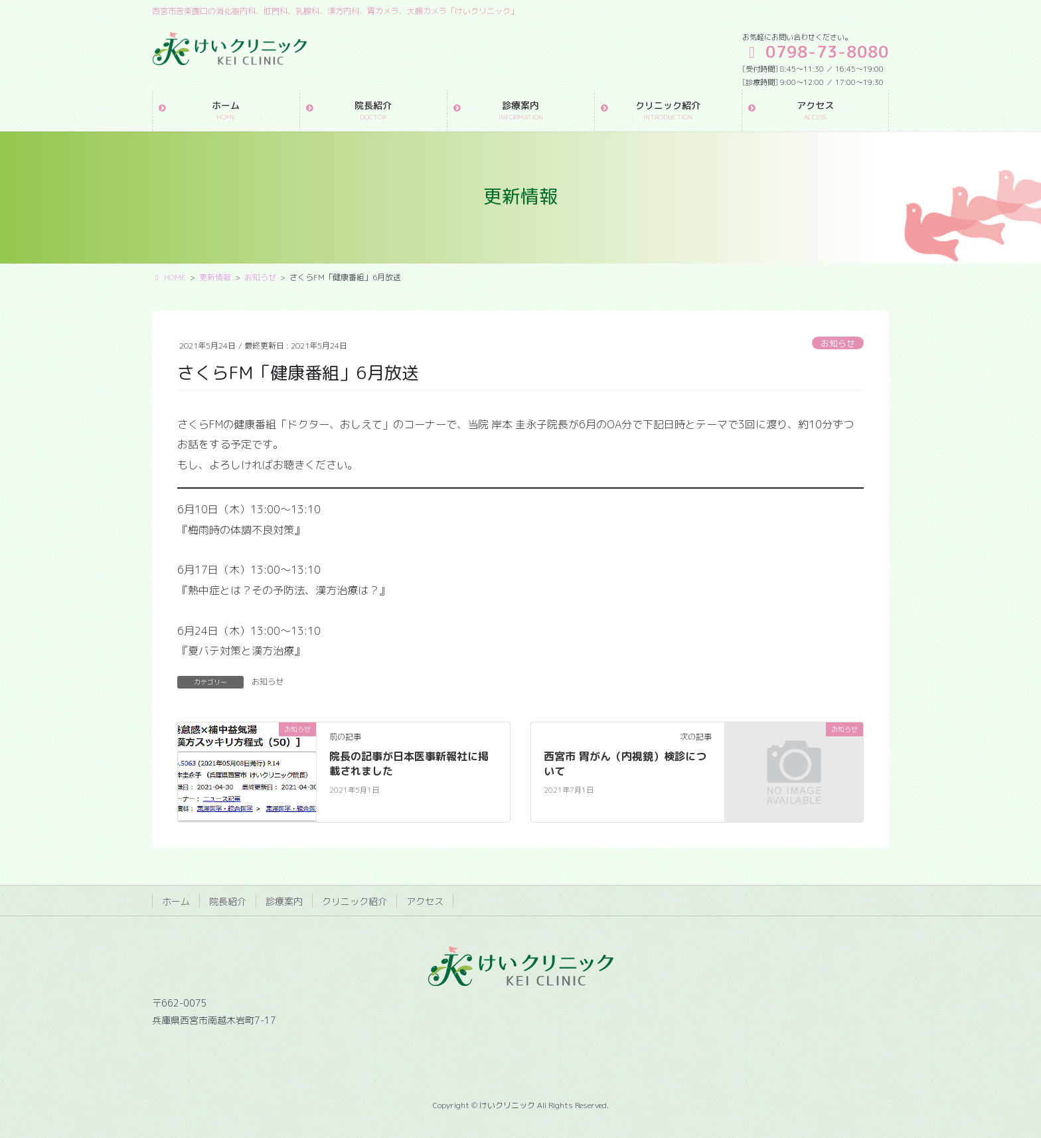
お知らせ (838, 343)
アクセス (424, 901)
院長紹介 (227, 901)
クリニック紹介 (354, 901)
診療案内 (284, 901)
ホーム (176, 901)
